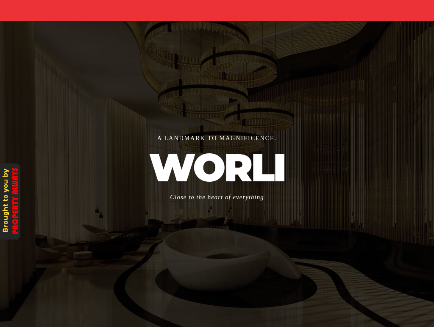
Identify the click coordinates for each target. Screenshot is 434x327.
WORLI (217, 167)
